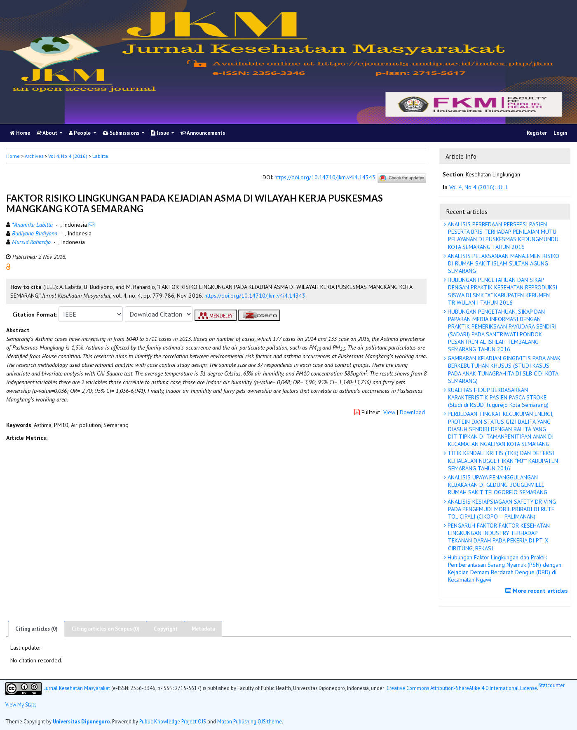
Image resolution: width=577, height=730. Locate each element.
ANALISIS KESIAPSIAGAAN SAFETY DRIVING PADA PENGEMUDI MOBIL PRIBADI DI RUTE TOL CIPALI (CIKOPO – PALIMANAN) (501, 509)
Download (412, 412)
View (389, 412)
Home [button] (13, 156)
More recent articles (537, 590)
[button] (8, 266)
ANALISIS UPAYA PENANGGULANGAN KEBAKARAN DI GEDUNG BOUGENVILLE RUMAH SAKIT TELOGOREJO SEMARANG (496, 485)
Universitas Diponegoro (81, 721)
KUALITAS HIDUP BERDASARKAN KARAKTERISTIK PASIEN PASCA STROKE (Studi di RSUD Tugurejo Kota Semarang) (497, 397)
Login (560, 132)
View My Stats (20, 704)
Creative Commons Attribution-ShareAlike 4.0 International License (462, 688)
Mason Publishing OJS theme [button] (249, 721)
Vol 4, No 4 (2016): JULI (478, 187)
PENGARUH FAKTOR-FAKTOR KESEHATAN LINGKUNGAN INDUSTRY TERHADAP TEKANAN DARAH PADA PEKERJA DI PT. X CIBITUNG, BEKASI (498, 537)
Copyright (166, 628)
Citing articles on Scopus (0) (106, 628)
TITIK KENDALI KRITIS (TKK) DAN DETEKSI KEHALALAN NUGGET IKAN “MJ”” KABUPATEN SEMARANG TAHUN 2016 (502, 460)
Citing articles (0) (36, 628)
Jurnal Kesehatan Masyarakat (77, 688)
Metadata (203, 628)
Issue (160, 132)
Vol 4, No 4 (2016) (67, 156)
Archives (34, 156)
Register (537, 132)
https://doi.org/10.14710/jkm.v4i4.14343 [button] (254, 295)
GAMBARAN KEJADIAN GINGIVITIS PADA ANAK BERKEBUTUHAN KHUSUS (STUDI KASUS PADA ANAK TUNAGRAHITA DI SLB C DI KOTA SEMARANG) (503, 369)
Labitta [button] (100, 156)
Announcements (203, 132)
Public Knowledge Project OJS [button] (172, 721)
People (80, 132)
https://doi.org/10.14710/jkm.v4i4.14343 (324, 177)
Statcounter (551, 685)
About (48, 132)
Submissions (122, 132)
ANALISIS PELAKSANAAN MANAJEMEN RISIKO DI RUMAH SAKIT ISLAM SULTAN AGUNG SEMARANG (502, 263)
